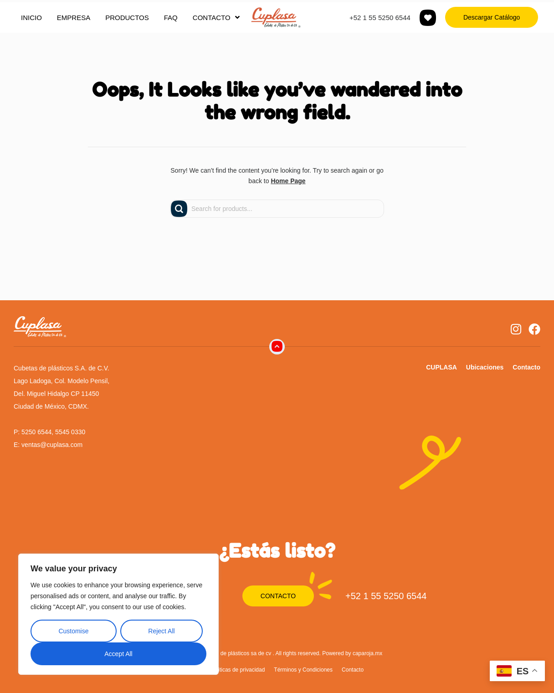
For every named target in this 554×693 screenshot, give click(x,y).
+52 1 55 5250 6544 (379, 17)
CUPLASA (441, 367)
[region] (118, 614)
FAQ (171, 17)
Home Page (288, 181)
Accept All (118, 653)
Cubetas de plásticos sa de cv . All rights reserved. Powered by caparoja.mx (291, 653)
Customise (73, 631)
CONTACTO (216, 17)
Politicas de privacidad (237, 670)
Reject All (161, 631)
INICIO (31, 17)
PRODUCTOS (127, 17)
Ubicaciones (484, 367)
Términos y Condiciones (303, 670)
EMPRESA (73, 17)
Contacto (526, 367)
